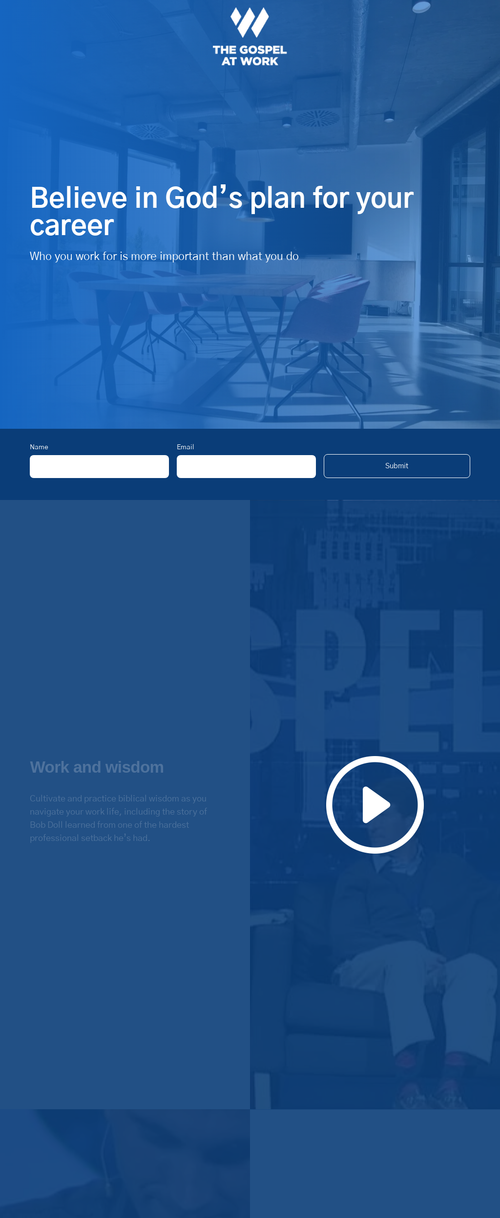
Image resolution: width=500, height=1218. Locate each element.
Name (39, 447)
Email (185, 447)
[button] (397, 466)
